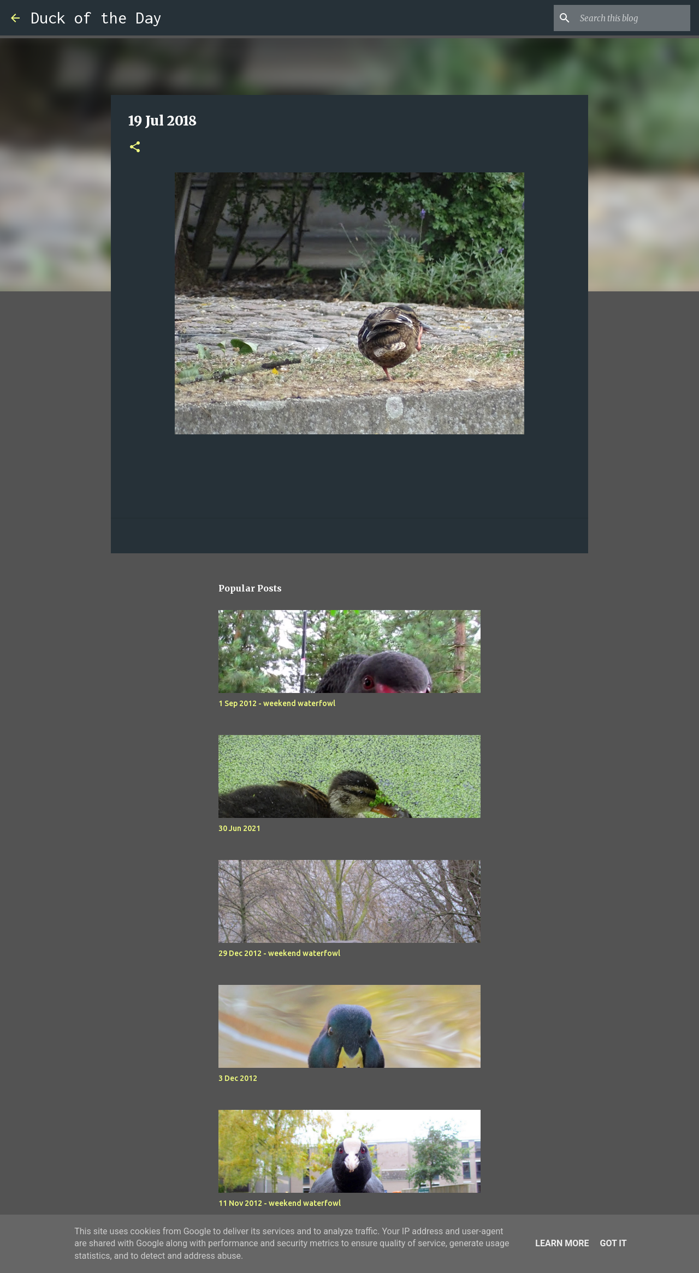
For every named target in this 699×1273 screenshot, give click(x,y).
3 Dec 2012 (237, 1078)
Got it (613, 1243)
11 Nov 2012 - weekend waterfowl (279, 1203)
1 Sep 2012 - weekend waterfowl (276, 703)
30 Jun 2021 (239, 828)
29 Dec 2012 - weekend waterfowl (279, 953)
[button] (134, 147)
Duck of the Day (96, 18)
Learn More (562, 1243)
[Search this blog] (633, 18)
